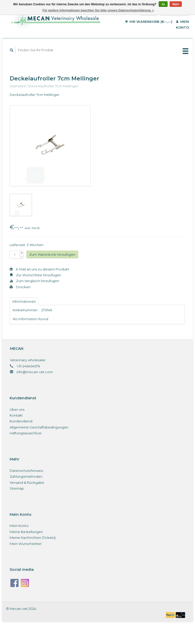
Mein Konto (19, 526)
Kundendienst (21, 421)
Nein (175, 4)
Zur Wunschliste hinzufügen (35, 275)
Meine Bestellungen (26, 532)
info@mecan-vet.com (35, 372)
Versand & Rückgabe (27, 482)
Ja (163, 4)
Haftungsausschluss (25, 433)
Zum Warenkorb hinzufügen (52, 254)
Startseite (18, 86)
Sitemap (17, 488)
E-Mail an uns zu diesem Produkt (39, 269)
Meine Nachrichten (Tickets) (33, 538)
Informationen (24, 301)
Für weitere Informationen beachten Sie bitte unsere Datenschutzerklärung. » (98, 10)
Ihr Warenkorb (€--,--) (149, 22)
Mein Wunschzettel (25, 544)
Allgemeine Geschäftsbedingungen (39, 427)
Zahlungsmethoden (26, 476)
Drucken (20, 287)
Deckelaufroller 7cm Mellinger (53, 86)
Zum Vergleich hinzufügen (34, 281)
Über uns (17, 409)
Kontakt (16, 415)
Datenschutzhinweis (26, 471)
